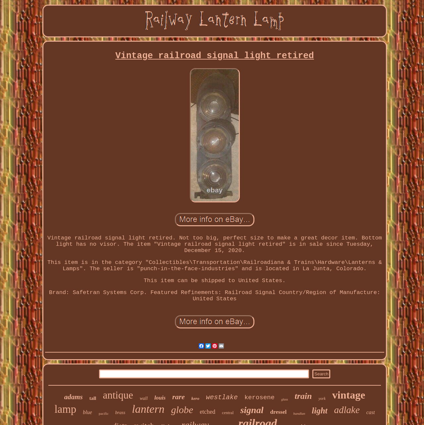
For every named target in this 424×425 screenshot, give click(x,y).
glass (284, 399)
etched (207, 411)
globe (182, 409)
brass (120, 412)
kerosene (259, 397)
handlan (299, 413)
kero (195, 398)
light (319, 410)
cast (370, 412)
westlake (222, 397)
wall (144, 398)
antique (118, 395)
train (303, 396)
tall (92, 398)
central (228, 412)
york (321, 398)
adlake (347, 409)
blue (87, 412)
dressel (278, 412)
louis (160, 398)
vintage (348, 395)
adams (73, 397)
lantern (148, 409)
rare (178, 397)
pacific (104, 413)
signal (251, 410)
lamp (65, 409)
